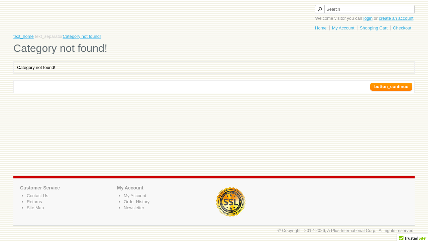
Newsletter (134, 207)
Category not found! (82, 36)
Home (321, 27)
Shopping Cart (374, 27)
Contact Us (37, 195)
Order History (136, 201)
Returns (34, 201)
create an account (396, 18)
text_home (23, 36)
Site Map (35, 207)
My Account (343, 27)
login (367, 18)
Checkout (402, 27)
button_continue (391, 86)
